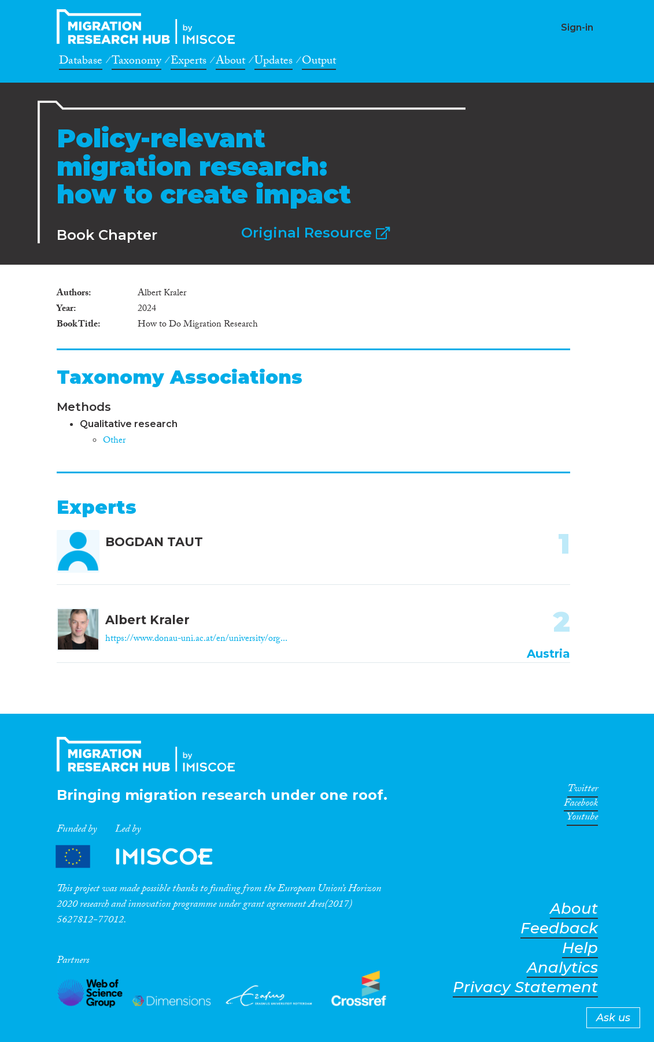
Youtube (582, 819)
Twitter (582, 791)
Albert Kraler (147, 620)
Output (319, 62)
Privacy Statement (525, 987)
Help (580, 948)
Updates (273, 62)
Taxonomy (136, 62)
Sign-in (577, 27)
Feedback (559, 928)
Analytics (562, 968)
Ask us (613, 1017)
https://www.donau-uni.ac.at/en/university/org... (196, 639)
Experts (188, 62)
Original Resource (315, 232)
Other (114, 441)
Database (80, 62)
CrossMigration (149, 26)
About (230, 62)
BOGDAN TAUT (154, 542)
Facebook (581, 805)
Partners (144, 857)
